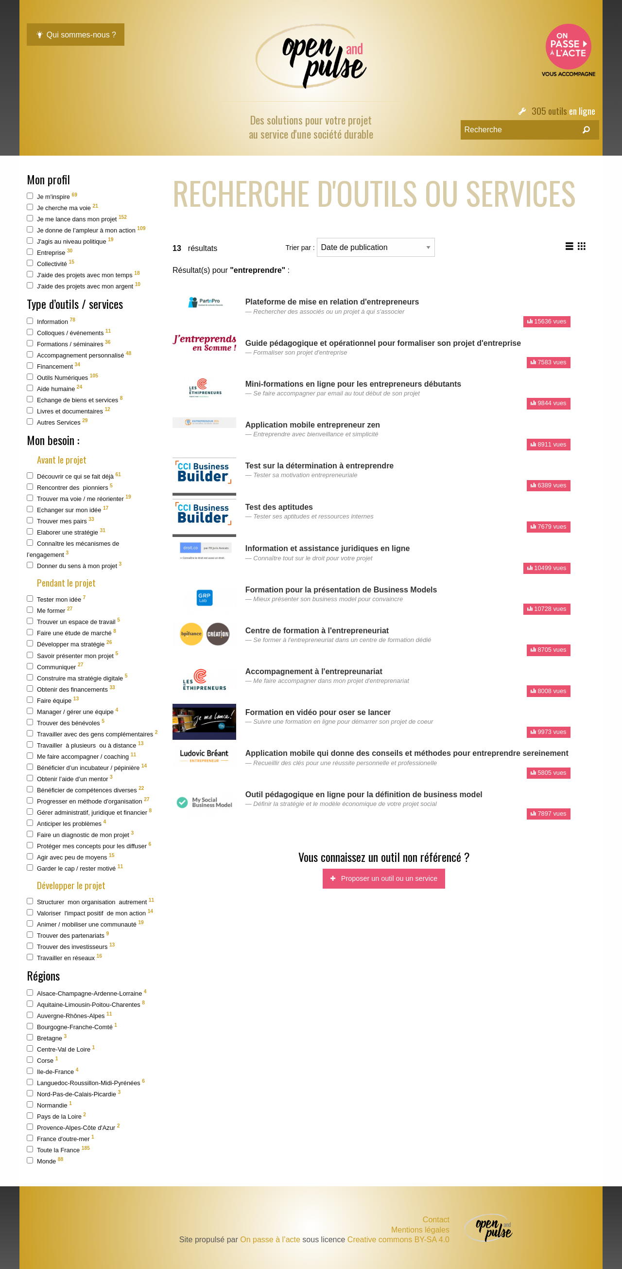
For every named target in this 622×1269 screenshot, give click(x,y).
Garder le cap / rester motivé (75, 868)
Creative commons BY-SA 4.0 (398, 1239)
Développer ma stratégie (69, 644)
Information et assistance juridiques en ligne (327, 548)
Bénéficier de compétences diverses (85, 790)
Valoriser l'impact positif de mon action (90, 913)
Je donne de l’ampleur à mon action (86, 230)
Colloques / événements (69, 332)
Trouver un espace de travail (73, 621)
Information (51, 321)
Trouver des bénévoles (65, 722)
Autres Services (57, 422)
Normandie (49, 1105)
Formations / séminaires (69, 344)
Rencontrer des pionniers (70, 487)
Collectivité (50, 263)
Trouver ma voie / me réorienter (79, 498)
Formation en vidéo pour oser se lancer (318, 712)
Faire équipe (53, 700)
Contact (436, 1219)
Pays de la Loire (56, 1116)
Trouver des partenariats (68, 935)
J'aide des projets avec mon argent (83, 286)
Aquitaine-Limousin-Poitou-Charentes (86, 1004)
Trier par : (360, 247)
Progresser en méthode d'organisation (88, 801)
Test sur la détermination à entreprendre (319, 466)
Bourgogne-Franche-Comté (72, 1026)
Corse (42, 1060)
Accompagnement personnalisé (79, 355)
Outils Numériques (62, 377)
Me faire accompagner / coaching (81, 756)
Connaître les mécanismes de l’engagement (73, 548)
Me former (49, 610)
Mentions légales (420, 1230)
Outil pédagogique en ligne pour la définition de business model (364, 794)
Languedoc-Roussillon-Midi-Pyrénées (86, 1082)
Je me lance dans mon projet (77, 218)
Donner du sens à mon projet (74, 565)
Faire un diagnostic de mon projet (80, 834)
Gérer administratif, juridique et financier (89, 812)
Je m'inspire (52, 196)
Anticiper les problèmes (66, 823)
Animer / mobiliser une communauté (85, 924)
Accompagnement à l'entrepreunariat (313, 671)
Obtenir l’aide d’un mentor (70, 778)
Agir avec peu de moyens (70, 857)
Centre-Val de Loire (61, 1049)
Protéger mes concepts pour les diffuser (89, 845)
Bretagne (47, 1038)
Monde (45, 1161)
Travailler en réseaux (64, 957)
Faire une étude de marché (71, 632)
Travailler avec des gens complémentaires (92, 734)
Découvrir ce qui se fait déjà (74, 476)
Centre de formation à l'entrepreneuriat (317, 630)
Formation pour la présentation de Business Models (341, 590)
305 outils (549, 111)
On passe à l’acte (270, 1239)
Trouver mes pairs (60, 521)
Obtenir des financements (71, 689)
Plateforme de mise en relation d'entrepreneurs (332, 302)
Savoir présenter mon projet (72, 655)
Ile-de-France (52, 1071)
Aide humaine (54, 388)
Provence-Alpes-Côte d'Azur (73, 1127)
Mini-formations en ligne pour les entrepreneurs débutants (353, 384)
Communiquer (55, 666)
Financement (53, 366)
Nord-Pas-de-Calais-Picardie (74, 1094)
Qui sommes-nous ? (75, 35)
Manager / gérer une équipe (72, 711)
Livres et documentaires (68, 411)
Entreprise (49, 252)
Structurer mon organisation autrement (90, 901)
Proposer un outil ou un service (383, 878)
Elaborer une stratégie (66, 532)
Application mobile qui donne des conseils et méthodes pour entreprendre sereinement (407, 753)
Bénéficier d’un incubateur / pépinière (87, 767)
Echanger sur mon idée (67, 509)
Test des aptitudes (279, 507)
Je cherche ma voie (62, 207)
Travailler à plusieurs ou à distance (85, 745)
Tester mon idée (56, 599)
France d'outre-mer (60, 1138)
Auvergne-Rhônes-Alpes (69, 1015)
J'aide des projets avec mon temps (83, 274)
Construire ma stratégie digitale (77, 677)
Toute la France (58, 1149)
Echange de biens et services (74, 399)
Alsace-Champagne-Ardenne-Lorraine (87, 993)
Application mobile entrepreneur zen (312, 425)
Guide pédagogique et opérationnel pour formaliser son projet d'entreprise (383, 343)
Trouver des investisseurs (71, 946)
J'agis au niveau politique (70, 241)
